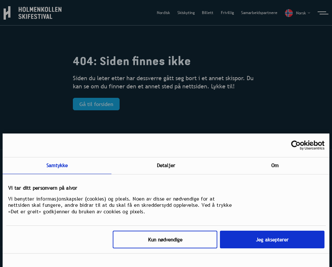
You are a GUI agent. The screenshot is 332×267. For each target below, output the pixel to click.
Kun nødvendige (165, 239)
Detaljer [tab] (166, 165)
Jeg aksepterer (272, 239)
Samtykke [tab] (57, 165)
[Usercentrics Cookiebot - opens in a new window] (295, 145)
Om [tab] (274, 165)
